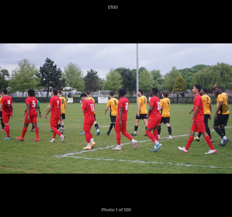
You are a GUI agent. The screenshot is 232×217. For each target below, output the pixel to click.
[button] (210, 8)
